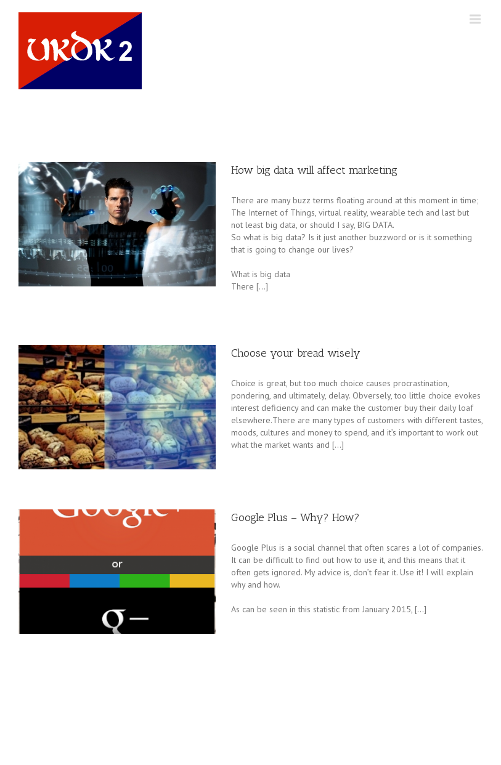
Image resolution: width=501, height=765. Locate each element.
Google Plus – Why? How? (295, 517)
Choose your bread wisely (295, 353)
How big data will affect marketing (314, 170)
